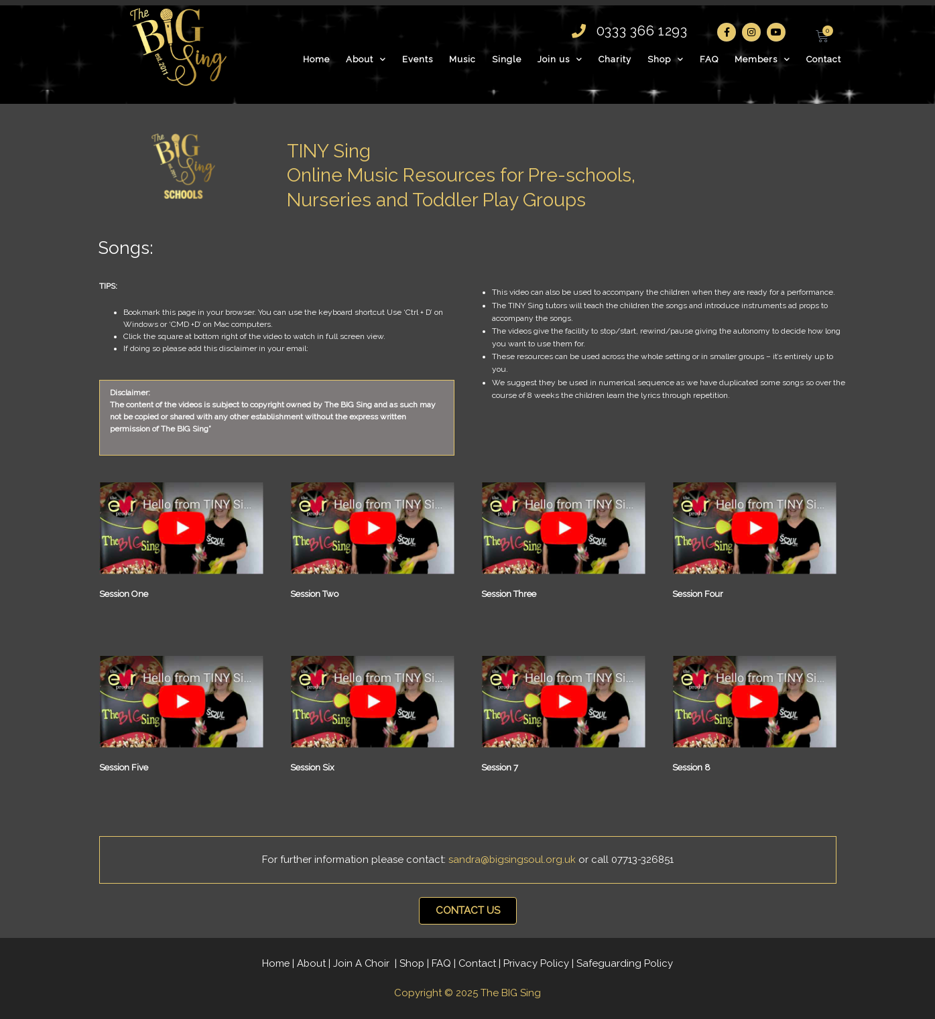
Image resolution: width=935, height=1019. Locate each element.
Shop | (415, 963)
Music (462, 59)
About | (314, 963)
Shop (665, 59)
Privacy (538, 963)
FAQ (709, 59)
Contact (823, 59)
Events (417, 59)
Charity (615, 59)
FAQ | (445, 963)
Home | (278, 963)
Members (762, 59)
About (366, 59)
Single (506, 59)
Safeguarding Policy (626, 963)
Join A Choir (362, 963)
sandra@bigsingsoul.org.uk (513, 860)
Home (316, 59)
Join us (560, 59)
